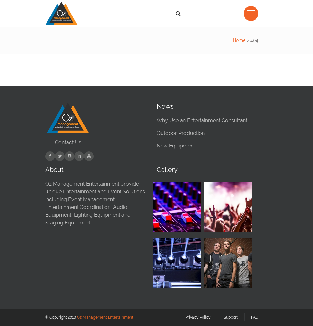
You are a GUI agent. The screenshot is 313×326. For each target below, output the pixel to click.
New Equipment (176, 146)
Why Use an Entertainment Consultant (202, 120)
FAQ (254, 317)
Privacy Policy (198, 317)
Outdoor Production (181, 133)
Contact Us (68, 142)
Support (231, 317)
